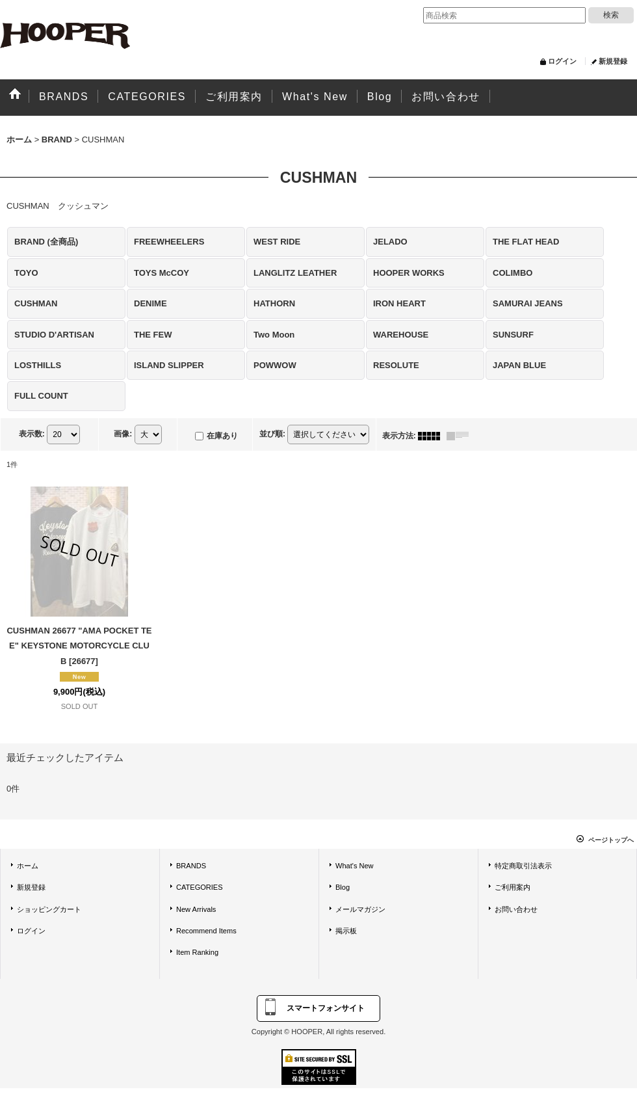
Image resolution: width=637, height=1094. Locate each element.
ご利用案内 (512, 887)
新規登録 (613, 61)
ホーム (27, 866)
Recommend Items (206, 931)
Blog (342, 887)
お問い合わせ (516, 909)
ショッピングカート (49, 909)
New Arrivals (196, 909)
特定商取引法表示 (523, 866)
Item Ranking (197, 952)
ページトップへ (611, 840)
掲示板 (346, 931)
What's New (354, 866)
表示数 (32, 433)
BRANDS (191, 866)
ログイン (562, 61)
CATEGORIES (199, 887)
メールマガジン (360, 909)
